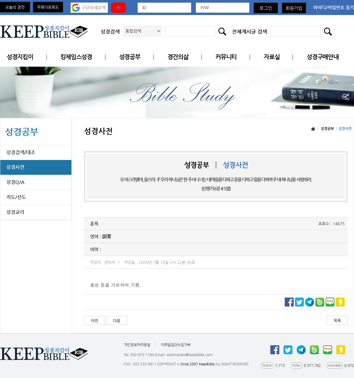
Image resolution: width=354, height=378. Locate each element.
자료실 (272, 56)
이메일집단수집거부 (175, 345)
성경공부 (129, 56)
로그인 (266, 8)
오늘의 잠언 (15, 7)
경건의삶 (178, 56)
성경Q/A (15, 182)
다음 (116, 320)
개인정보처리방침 (137, 345)
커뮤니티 (226, 56)
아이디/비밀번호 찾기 (333, 7)
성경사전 (15, 167)
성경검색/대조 (20, 152)
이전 (94, 320)
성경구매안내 (322, 56)
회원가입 (294, 8)
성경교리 (15, 212)
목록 (337, 320)
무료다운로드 (48, 7)
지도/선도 (16, 197)
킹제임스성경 (76, 56)
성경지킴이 (20, 56)
